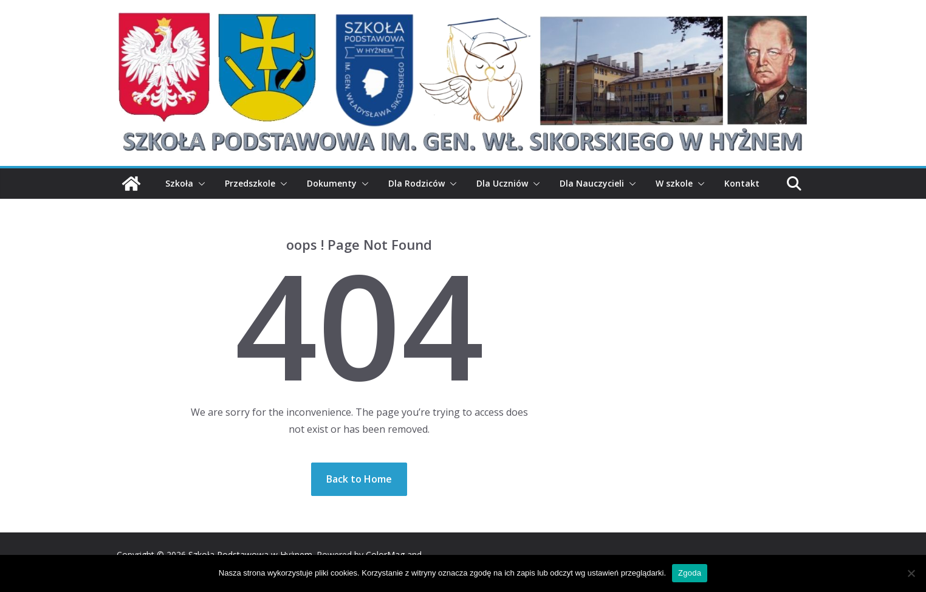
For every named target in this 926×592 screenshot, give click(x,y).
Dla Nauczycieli (592, 183)
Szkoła (179, 183)
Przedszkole (250, 183)
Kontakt (742, 183)
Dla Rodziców (416, 183)
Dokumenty (332, 183)
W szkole (674, 183)
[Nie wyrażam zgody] (911, 573)
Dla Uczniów (502, 183)
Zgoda (689, 572)
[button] (199, 183)
